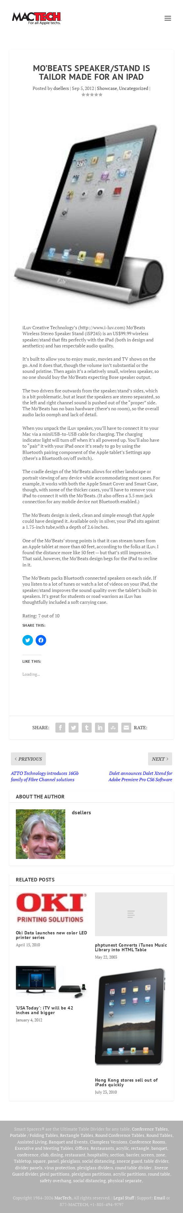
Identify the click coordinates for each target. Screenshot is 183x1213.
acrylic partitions (129, 1174)
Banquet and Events (68, 1142)
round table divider (133, 1168)
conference (28, 1155)
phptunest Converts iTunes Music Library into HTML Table (131, 947)
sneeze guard (129, 1161)
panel (53, 1161)
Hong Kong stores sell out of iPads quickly (126, 1082)
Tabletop (22, 1161)
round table (159, 1174)
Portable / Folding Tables (34, 1135)
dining (56, 1155)
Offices (82, 1148)
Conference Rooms (147, 1142)
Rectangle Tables (76, 1135)
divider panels (29, 1168)
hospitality (97, 1155)
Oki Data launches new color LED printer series (51, 935)
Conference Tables (150, 1129)
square (39, 1161)
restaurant (75, 1155)
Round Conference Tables (119, 1135)
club (44, 1155)
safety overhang (55, 1181)
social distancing (98, 1161)
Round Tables (159, 1135)
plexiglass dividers (95, 1168)
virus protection (60, 1168)
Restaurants (102, 1148)
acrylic (122, 1148)
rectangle (140, 1148)
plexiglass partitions (91, 1174)
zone (160, 1155)
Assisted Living (32, 1142)
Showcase (107, 88)
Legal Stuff (123, 1198)
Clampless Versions (108, 1142)
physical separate (125, 1181)
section (117, 1155)
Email (159, 1198)
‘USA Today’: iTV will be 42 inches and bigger (45, 1010)
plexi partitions (55, 1174)
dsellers (61, 88)
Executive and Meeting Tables (44, 1148)
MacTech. (63, 1198)
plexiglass (70, 1161)
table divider (156, 1161)
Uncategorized (133, 88)
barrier (132, 1155)
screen (147, 1155)
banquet (159, 1148)
